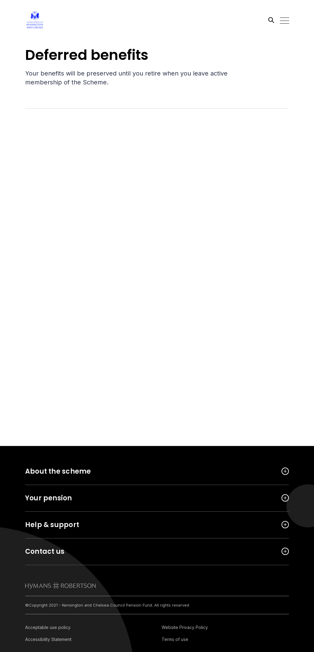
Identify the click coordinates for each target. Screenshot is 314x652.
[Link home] (52, 20)
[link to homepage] (60, 585)
